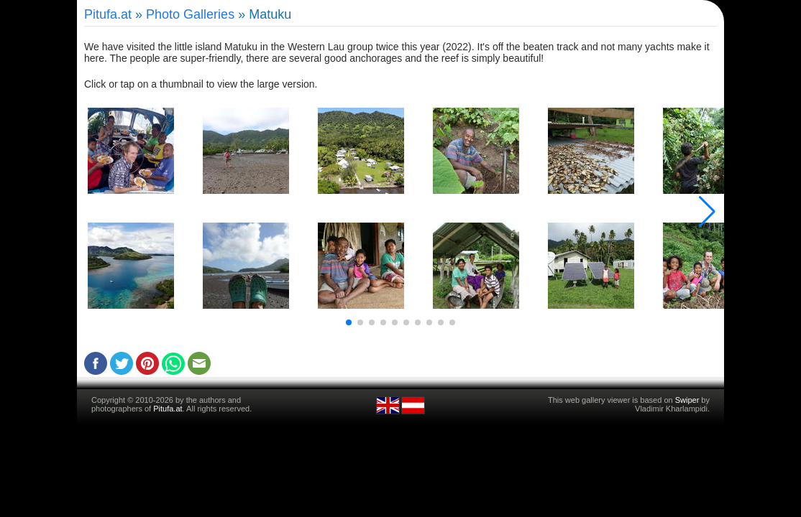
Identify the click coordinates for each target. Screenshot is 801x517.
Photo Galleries (190, 14)
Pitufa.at (108, 14)
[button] (349, 322)
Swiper (687, 400)
